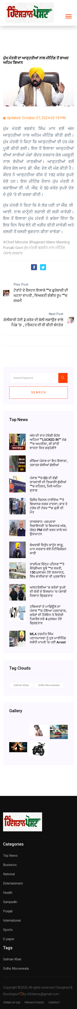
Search (38, 392)
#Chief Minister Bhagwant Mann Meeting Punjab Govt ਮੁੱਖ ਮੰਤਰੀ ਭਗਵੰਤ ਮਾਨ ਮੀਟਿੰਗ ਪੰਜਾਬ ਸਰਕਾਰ (36, 247)
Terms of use (11, 1002)
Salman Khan (21, 685)
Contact (54, 1002)
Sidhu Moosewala (49, 685)
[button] (68, 15)
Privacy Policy (34, 1002)
